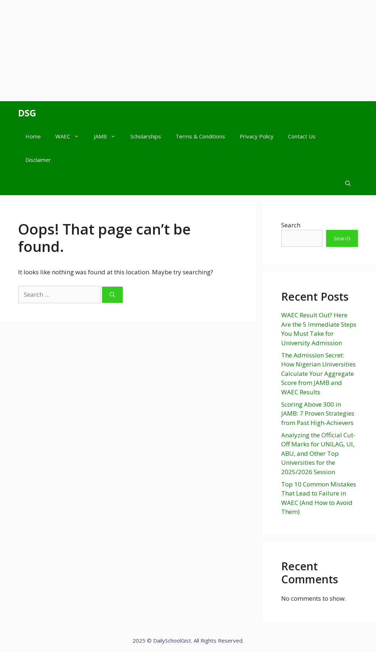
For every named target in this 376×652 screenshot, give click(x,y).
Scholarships (145, 136)
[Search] (112, 295)
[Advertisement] (188, 50)
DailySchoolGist (172, 640)
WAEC (70, 136)
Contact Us (302, 136)
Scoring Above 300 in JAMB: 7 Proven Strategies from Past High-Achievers (317, 413)
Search (290, 225)
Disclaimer (38, 159)
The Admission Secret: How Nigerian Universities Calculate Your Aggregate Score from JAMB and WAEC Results (318, 373)
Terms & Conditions (200, 136)
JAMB (108, 136)
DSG (27, 113)
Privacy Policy (257, 136)
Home (33, 136)
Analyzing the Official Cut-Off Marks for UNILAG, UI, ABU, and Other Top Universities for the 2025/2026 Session (318, 453)
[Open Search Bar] (348, 183)
